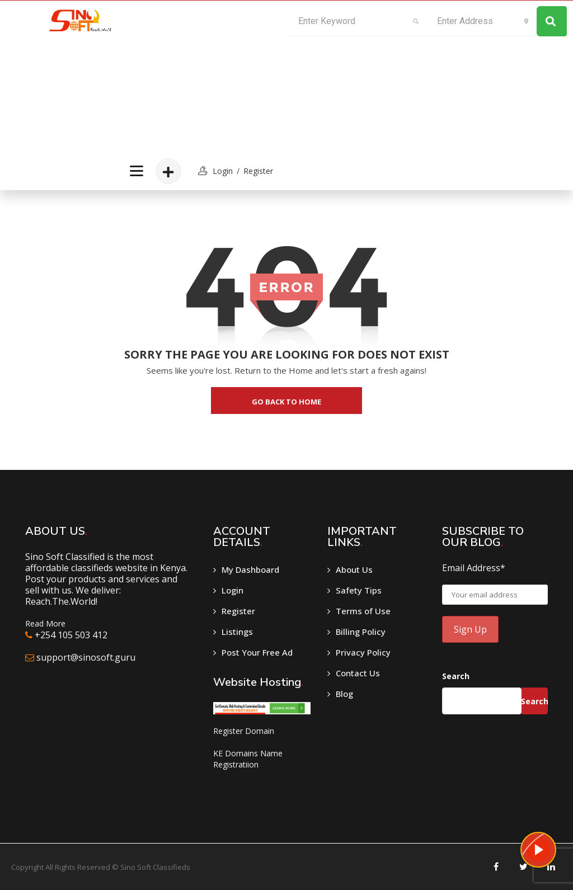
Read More (45, 623)
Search (455, 676)
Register (258, 171)
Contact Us (358, 673)
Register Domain (243, 731)
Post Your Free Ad (257, 652)
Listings (237, 631)
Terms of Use (363, 610)
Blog (344, 693)
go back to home (286, 402)
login (223, 171)
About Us (354, 569)
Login (232, 590)
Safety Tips (359, 590)
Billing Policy (361, 631)
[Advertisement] (199, 76)
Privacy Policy (363, 652)
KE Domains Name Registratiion (248, 759)
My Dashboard (250, 569)
